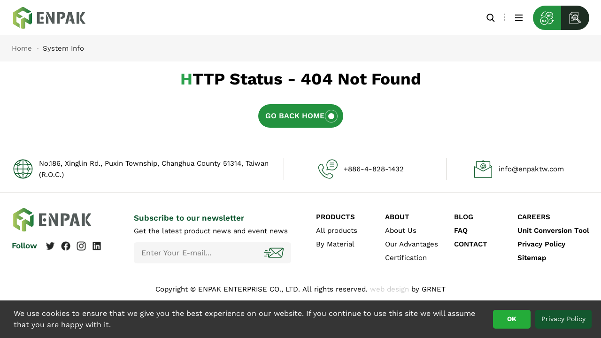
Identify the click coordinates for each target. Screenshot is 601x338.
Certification (406, 258)
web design (389, 289)
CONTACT (470, 244)
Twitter (50, 246)
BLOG (463, 217)
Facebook (66, 246)
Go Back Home (294, 115)
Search (490, 17)
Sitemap (531, 258)
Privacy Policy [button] (563, 319)
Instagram (81, 246)
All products (336, 230)
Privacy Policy (541, 244)
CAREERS (533, 217)
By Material (335, 244)
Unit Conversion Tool (553, 230)
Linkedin (97, 246)
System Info (56, 18)
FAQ (461, 230)
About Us (400, 230)
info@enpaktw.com (531, 169)
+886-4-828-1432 (374, 169)
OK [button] (511, 319)
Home (22, 48)
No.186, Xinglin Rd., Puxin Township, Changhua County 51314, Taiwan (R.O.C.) (154, 169)
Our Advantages (411, 244)
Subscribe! (274, 252)
